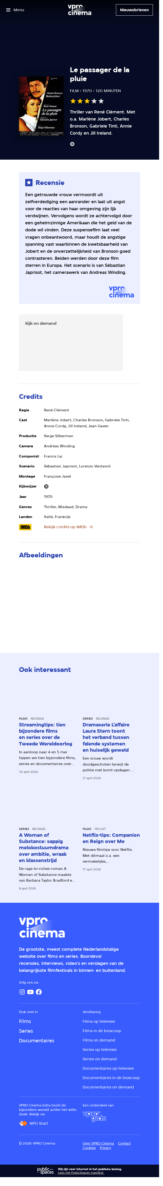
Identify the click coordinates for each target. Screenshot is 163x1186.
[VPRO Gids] (94, 1117)
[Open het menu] (15, 10)
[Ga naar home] (79, 10)
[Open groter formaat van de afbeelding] (79, 600)
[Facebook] (39, 992)
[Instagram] (22, 992)
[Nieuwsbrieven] (134, 10)
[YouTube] (30, 992)
